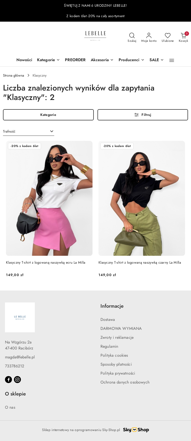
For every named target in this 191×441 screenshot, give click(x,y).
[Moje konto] (149, 38)
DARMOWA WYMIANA (121, 328)
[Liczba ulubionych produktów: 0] (168, 38)
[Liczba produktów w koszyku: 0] (183, 38)
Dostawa (107, 319)
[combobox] (28, 131)
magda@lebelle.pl (20, 357)
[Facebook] (8, 379)
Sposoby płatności (116, 364)
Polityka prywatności (117, 373)
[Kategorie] (48, 60)
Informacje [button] (112, 306)
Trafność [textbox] (9, 131)
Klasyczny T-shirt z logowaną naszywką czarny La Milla (139, 262)
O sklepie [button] (15, 393)
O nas (10, 407)
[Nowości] (24, 60)
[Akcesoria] (102, 60)
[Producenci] (131, 60)
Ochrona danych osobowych (124, 382)
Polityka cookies (114, 355)
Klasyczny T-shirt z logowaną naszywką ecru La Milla (45, 262)
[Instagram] (17, 379)
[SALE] (156, 60)
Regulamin (109, 346)
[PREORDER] (75, 60)
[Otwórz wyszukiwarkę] (132, 38)
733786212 (14, 366)
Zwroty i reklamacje (117, 337)
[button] (172, 60)
